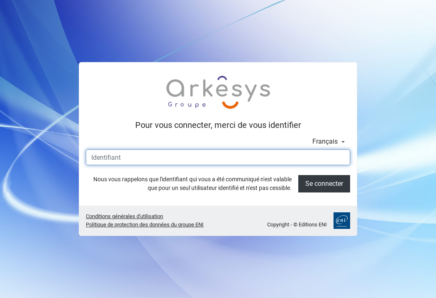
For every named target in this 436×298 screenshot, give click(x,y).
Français (325, 141)
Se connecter (324, 183)
